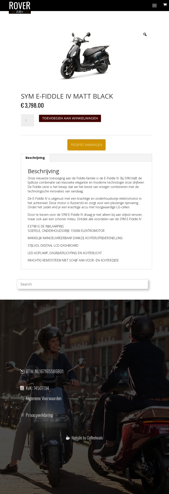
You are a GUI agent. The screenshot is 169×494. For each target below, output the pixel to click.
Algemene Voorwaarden (43, 406)
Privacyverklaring (39, 423)
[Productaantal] (27, 120)
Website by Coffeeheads (87, 445)
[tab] (35, 158)
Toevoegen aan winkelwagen (70, 118)
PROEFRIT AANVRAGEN (86, 145)
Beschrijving (35, 158)
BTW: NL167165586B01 (44, 379)
